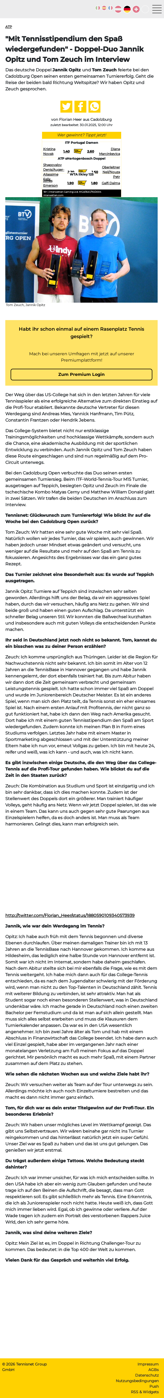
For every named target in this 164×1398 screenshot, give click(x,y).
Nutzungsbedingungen (137, 1380)
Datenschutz (147, 1375)
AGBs (153, 1369)
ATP (8, 27)
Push (154, 1386)
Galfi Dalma (111, 183)
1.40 (66, 151)
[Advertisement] (81, 869)
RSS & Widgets (145, 1392)
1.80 (94, 183)
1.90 (70, 183)
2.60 (90, 151)
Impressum (148, 1364)
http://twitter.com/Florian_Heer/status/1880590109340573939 (70, 915)
